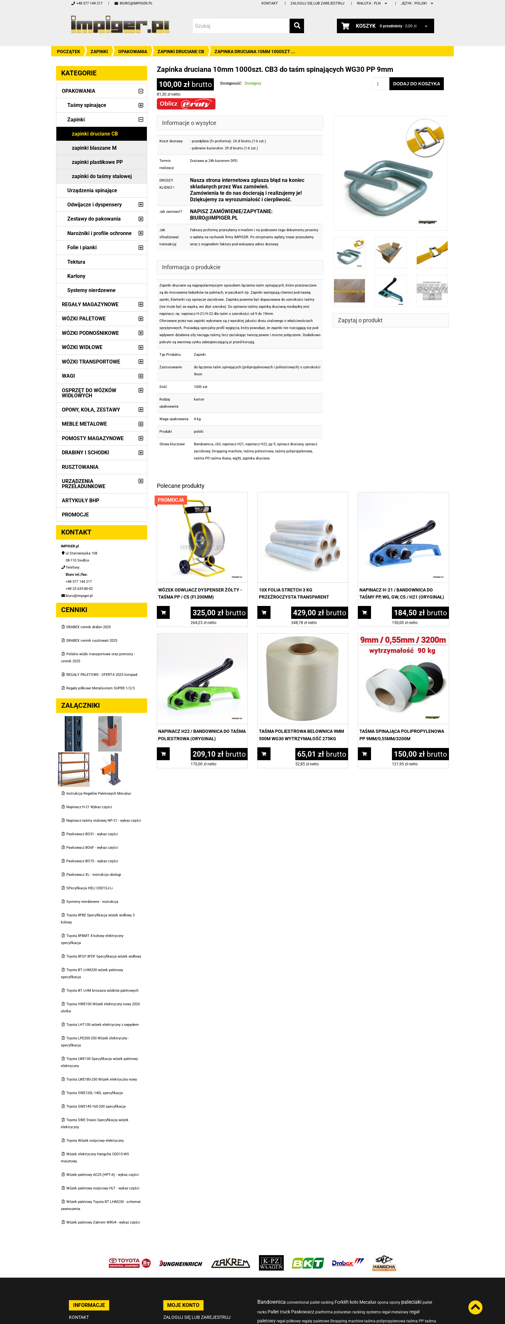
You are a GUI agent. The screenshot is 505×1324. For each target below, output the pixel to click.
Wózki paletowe (84, 319)
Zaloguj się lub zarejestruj (317, 3)
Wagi (68, 376)
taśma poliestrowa (258, 451)
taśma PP (201, 458)
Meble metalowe (84, 424)
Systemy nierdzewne (91, 290)
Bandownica (203, 444)
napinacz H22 (256, 444)
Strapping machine (227, 451)
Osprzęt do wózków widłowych (89, 393)
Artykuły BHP (80, 500)
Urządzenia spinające (92, 190)
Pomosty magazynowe (93, 438)
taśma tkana (221, 458)
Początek (68, 51)
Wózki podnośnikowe (90, 333)
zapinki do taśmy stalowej (102, 176)
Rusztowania (80, 467)
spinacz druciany (290, 444)
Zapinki (99, 51)
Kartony (76, 276)
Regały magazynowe (90, 304)
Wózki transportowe (91, 362)
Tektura (76, 262)
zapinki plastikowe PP (97, 162)
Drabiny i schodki (85, 452)
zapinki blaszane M (94, 148)
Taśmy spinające (86, 105)
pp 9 (272, 444)
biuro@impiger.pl (133, 3)
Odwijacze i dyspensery (94, 205)
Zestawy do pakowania (94, 219)
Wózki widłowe (82, 347)
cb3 (218, 444)
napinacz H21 (233, 444)
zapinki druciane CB (180, 51)
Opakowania (132, 51)
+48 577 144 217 (86, 3)
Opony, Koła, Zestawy (91, 410)
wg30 (237, 458)
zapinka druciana (256, 458)
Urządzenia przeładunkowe (83, 483)
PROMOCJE (75, 515)
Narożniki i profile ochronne (99, 233)
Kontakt (270, 3)
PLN (372, 3)
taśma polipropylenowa (293, 451)
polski (417, 3)
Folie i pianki (82, 247)
